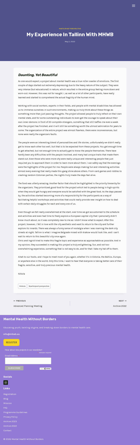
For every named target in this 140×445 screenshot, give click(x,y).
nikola (22, 286)
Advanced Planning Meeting (41, 303)
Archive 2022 (99, 303)
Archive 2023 (10, 421)
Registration (9, 394)
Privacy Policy (10, 416)
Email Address (12, 355)
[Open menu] (133, 5)
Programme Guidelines (15, 412)
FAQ (5, 407)
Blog (5, 398)
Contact (7, 430)
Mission (7, 403)
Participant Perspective (70, 29)
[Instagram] (5, 382)
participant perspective (39, 286)
